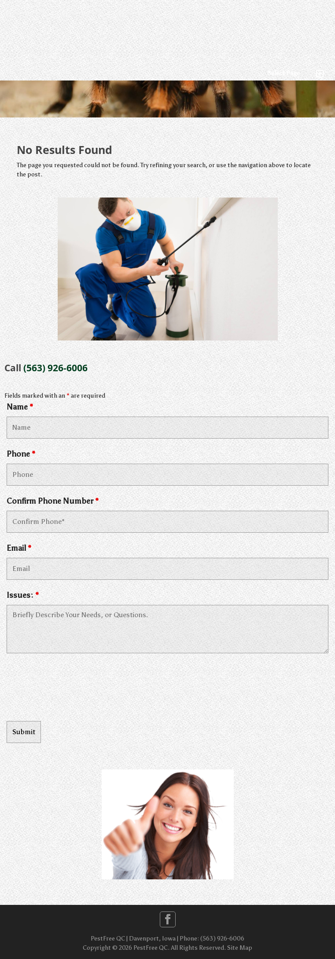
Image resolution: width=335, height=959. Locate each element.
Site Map (239, 948)
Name (20, 407)
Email (19, 548)
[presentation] (73, 688)
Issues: (23, 595)
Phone (21, 454)
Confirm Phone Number (53, 501)
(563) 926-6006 (55, 368)
